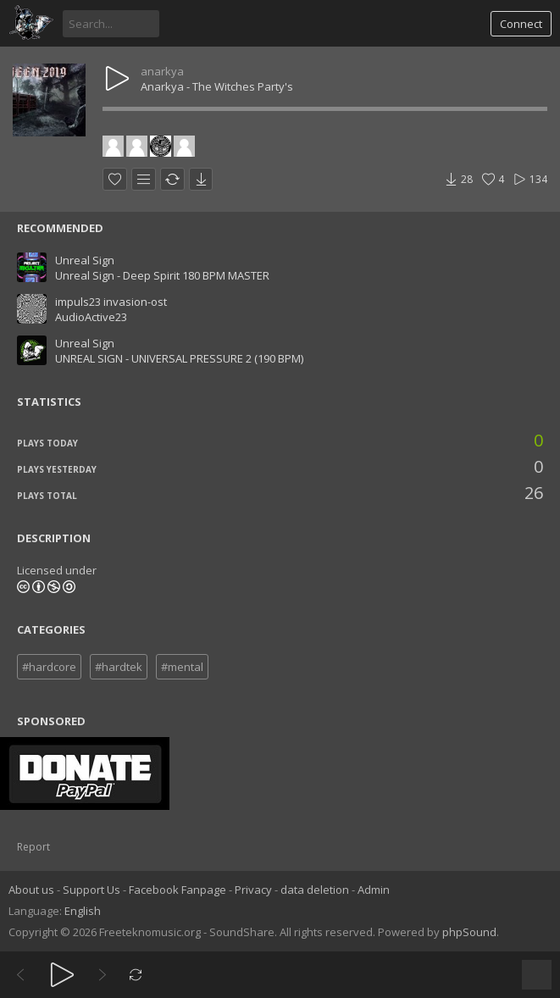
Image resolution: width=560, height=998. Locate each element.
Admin (374, 889)
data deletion (314, 889)
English (82, 910)
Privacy (253, 889)
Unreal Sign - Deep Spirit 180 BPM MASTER (162, 275)
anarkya (162, 71)
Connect (521, 23)
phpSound (469, 932)
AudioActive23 (91, 316)
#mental (182, 666)
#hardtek (118, 666)
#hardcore (49, 666)
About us (31, 889)
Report (33, 847)
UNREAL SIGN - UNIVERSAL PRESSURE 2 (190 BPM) (179, 358)
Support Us (91, 889)
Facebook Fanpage (177, 889)
